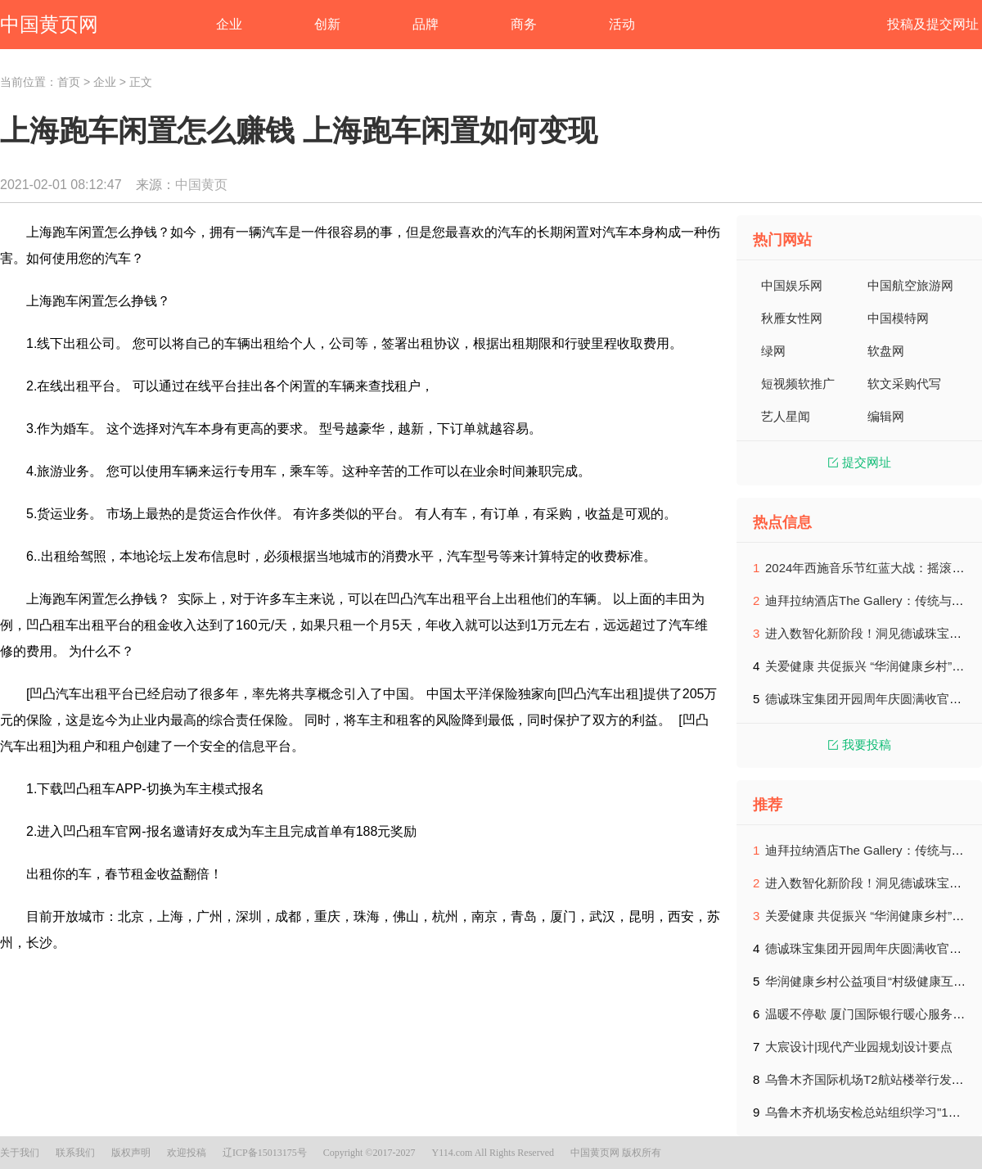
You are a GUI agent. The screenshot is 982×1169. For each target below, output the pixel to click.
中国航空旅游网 (910, 285)
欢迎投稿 (186, 1152)
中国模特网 (898, 318)
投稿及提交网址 (933, 24)
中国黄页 (201, 185)
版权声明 (131, 1152)
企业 (104, 81)
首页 (68, 81)
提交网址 (859, 462)
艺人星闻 (785, 416)
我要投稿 (859, 745)
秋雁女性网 (791, 318)
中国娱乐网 (791, 285)
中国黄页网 (49, 24)
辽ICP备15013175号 (265, 1152)
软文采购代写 (904, 383)
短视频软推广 (798, 383)
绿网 (773, 351)
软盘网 (885, 351)
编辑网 (885, 416)
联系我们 (75, 1152)
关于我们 (19, 1152)
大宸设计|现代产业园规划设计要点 (859, 1047)
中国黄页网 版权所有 (615, 1152)
